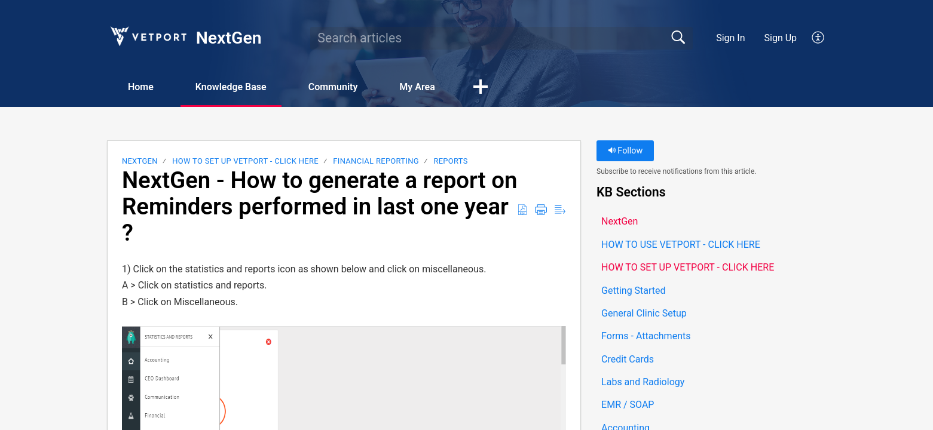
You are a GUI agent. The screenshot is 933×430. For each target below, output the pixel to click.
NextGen (140, 160)
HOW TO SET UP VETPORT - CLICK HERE (245, 160)
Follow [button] (625, 151)
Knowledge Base (231, 87)
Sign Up (780, 38)
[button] (818, 38)
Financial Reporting (376, 160)
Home (141, 87)
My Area (417, 87)
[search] (501, 38)
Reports (450, 160)
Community (333, 87)
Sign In (730, 38)
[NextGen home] (147, 36)
